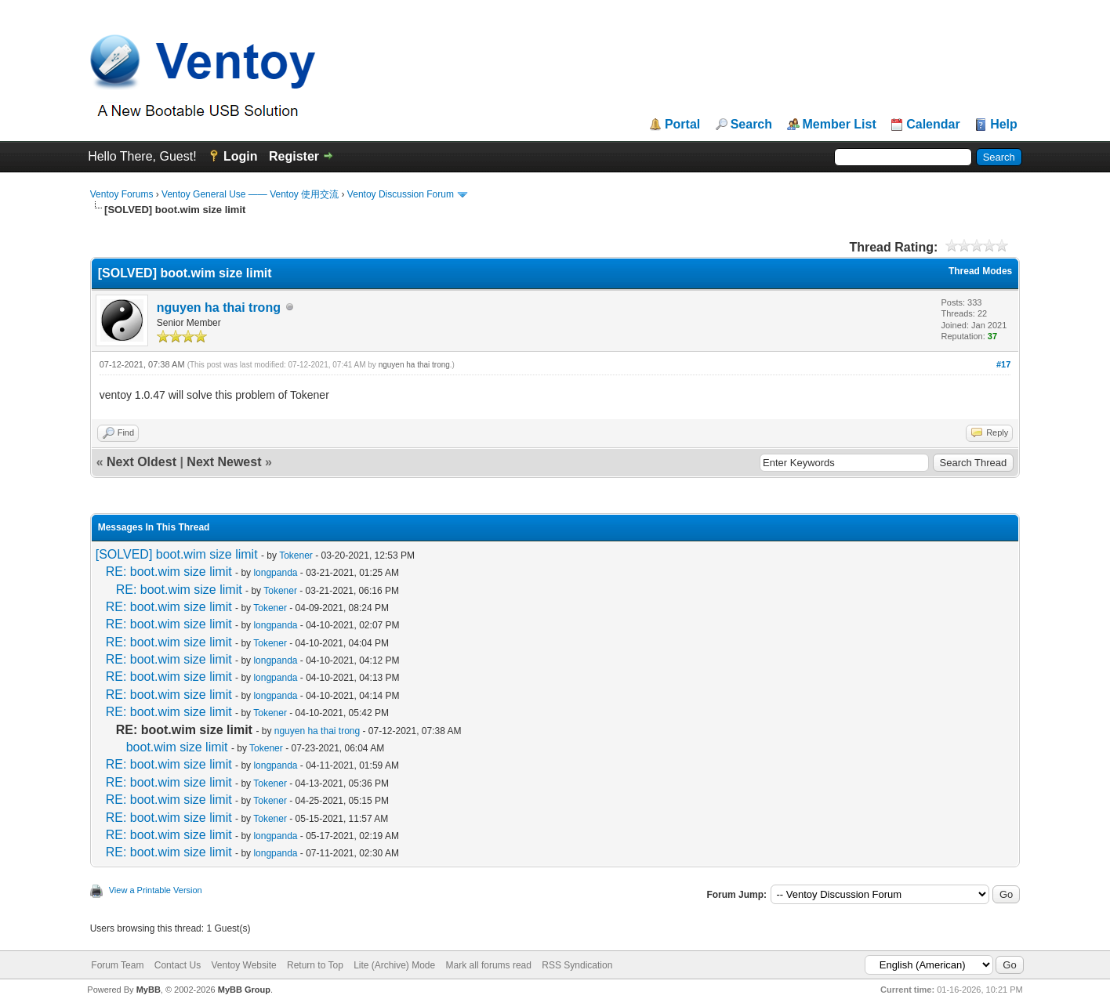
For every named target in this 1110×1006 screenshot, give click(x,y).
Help (1004, 124)
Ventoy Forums (122, 194)
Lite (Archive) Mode (394, 965)
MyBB (148, 989)
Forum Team (117, 965)
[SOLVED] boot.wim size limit (177, 554)
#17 (1003, 364)
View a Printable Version (155, 890)
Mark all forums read (488, 965)
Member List (839, 124)
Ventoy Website (243, 965)
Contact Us (177, 965)
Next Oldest (141, 462)
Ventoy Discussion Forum (400, 194)
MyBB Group (244, 989)
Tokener (296, 555)
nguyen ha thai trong (219, 307)
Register (294, 156)
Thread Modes (980, 271)
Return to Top (315, 965)
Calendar (932, 124)
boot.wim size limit (177, 747)
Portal (682, 124)
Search (751, 124)
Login (240, 156)
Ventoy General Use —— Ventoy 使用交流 (250, 194)
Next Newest (224, 462)
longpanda (275, 572)
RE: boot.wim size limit (169, 571)
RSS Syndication (577, 965)
